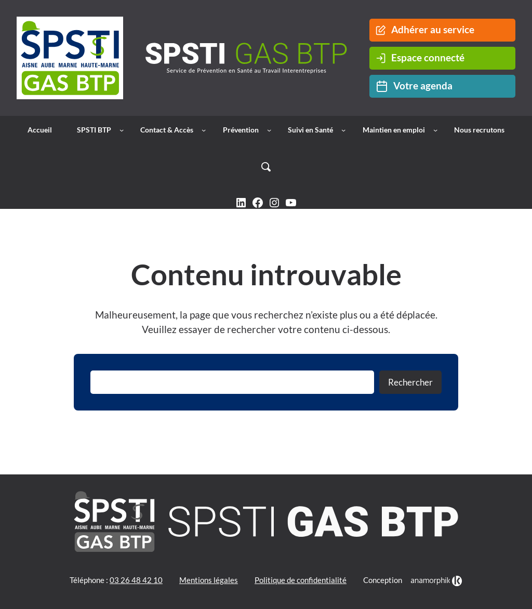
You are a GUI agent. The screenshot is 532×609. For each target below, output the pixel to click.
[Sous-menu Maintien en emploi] (435, 130)
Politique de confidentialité (301, 580)
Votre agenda (414, 86)
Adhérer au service (425, 29)
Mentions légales (208, 580)
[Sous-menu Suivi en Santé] (343, 130)
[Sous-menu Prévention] (269, 130)
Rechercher (410, 382)
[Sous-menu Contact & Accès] (204, 130)
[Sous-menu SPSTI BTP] (121, 130)
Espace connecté (420, 57)
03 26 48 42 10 (136, 580)
